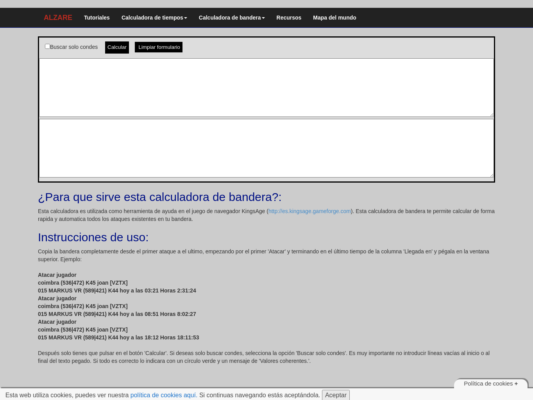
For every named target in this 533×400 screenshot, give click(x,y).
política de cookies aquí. (164, 395)
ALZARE (58, 18)
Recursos (289, 17)
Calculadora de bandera (232, 17)
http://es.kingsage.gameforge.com (309, 211)
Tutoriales (97, 17)
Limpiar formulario (158, 47)
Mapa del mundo (334, 17)
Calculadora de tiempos (154, 17)
